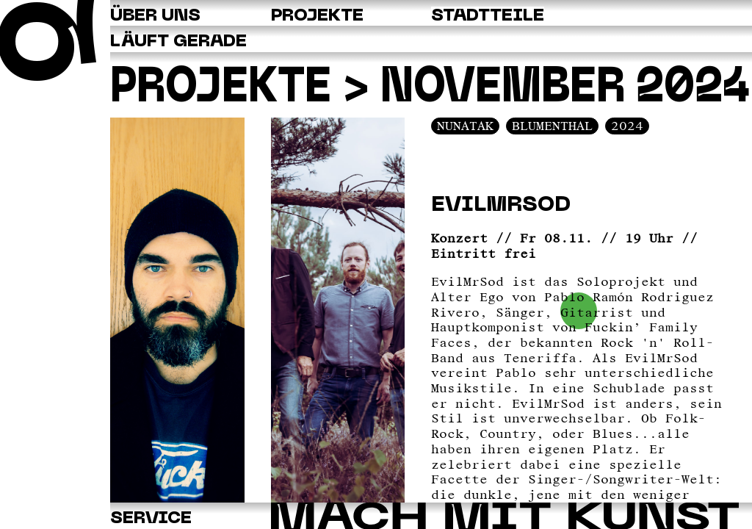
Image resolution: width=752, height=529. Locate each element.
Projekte (220, 88)
